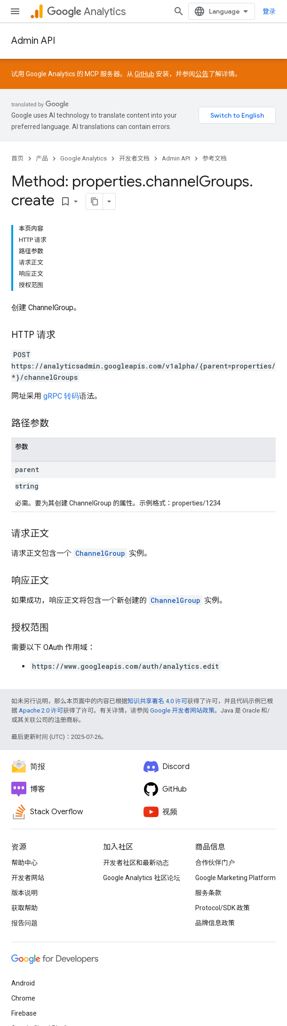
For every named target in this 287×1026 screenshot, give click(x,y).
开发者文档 (134, 158)
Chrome (23, 998)
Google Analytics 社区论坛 (141, 878)
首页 (17, 158)
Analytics (86, 11)
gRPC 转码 (61, 396)
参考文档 (214, 158)
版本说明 (24, 893)
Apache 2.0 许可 (41, 710)
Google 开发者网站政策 (182, 710)
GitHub (144, 74)
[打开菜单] (15, 11)
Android (23, 983)
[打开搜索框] (178, 11)
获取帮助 (24, 908)
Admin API (33, 41)
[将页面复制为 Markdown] (94, 201)
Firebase (24, 1013)
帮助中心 (24, 862)
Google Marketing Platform (235, 878)
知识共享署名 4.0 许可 (157, 701)
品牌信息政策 (215, 923)
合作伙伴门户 (215, 862)
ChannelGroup (100, 553)
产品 (42, 158)
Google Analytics (83, 158)
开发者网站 (27, 878)
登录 (269, 11)
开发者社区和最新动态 (136, 862)
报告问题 (24, 923)
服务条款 (208, 893)
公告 (201, 74)
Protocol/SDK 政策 (222, 908)
